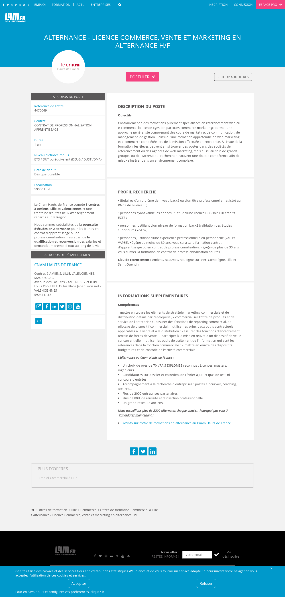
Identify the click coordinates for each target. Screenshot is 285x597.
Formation (61, 4)
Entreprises (101, 4)
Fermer (271, 568)
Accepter (78, 583)
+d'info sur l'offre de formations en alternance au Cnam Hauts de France (176, 423)
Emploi (40, 4)
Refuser (206, 583)
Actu (81, 4)
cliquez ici (97, 592)
